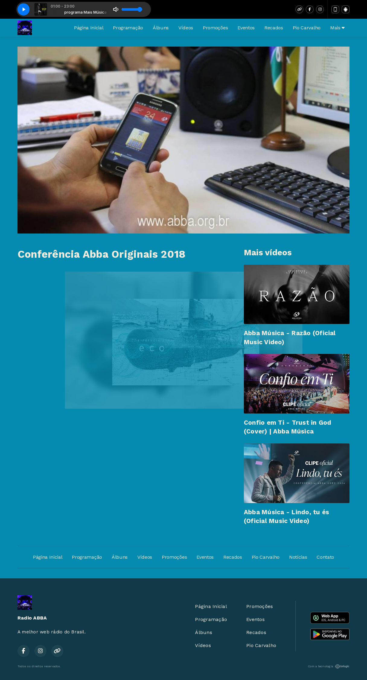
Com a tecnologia (328, 666)
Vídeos (185, 28)
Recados (273, 28)
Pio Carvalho (307, 28)
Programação (128, 28)
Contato (325, 557)
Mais (337, 28)
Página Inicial (89, 28)
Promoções (215, 28)
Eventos (246, 28)
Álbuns (161, 28)
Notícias (298, 557)
